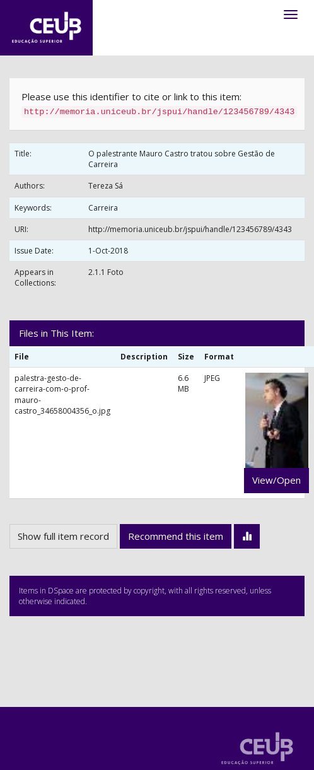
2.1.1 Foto (106, 272)
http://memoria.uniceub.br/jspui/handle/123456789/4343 (190, 229)
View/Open (276, 480)
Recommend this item (175, 536)
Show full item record (63, 536)
